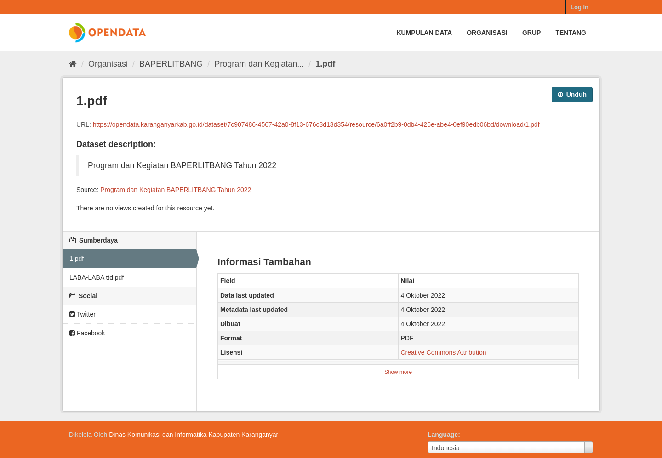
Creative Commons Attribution (443, 352)
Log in (579, 7)
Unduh (572, 94)
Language (443, 434)
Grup (531, 32)
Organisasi (487, 32)
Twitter (82, 314)
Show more (398, 372)
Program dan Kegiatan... (259, 63)
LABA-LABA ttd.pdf (96, 277)
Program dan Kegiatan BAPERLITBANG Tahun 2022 (175, 189)
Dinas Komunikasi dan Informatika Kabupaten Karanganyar (193, 434)
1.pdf (325, 63)
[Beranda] (73, 63)
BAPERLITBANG (171, 63)
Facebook (87, 333)
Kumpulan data (424, 32)
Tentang (570, 32)
